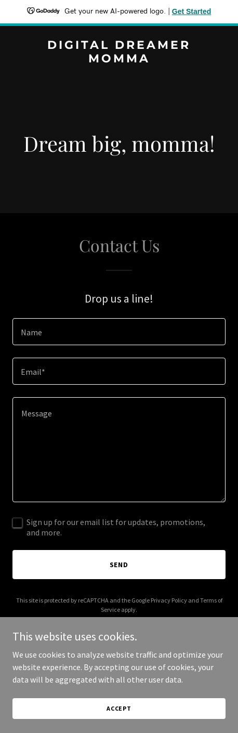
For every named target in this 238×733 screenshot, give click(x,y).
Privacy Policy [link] (169, 600)
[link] (119, 59)
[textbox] (119, 331)
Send (119, 564)
